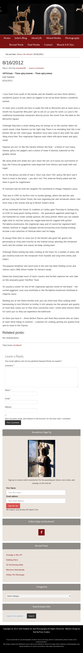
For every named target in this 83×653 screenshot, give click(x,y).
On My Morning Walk (14, 564)
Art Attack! (17, 345)
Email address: (12, 496)
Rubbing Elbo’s (12, 560)
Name (8, 390)
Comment (9, 365)
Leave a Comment (36, 68)
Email (8, 398)
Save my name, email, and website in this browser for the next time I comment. (38, 418)
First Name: (11, 488)
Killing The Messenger (15, 574)
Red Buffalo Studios (41, 632)
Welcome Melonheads (15, 569)
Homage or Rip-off (14, 555)
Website (8, 407)
